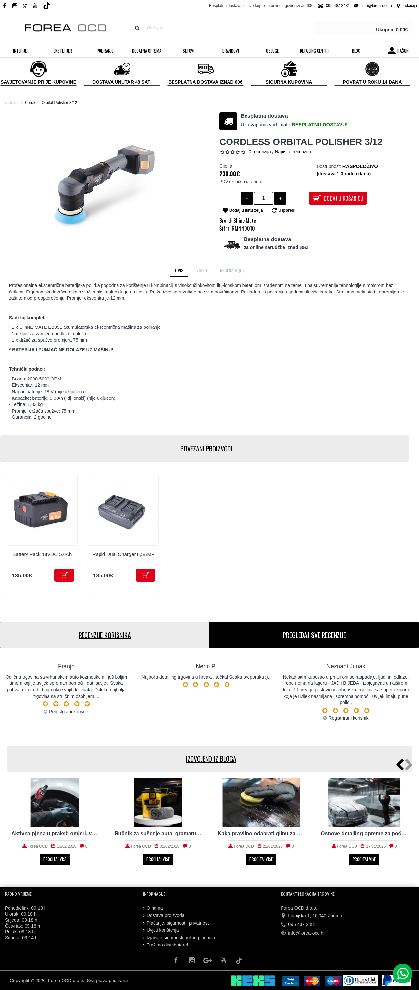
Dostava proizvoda (164, 915)
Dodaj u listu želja (246, 210)
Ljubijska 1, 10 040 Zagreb (311, 916)
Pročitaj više (54, 859)
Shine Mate (244, 220)
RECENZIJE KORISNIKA (105, 635)
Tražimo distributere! (165, 945)
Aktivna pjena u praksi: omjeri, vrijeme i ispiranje (54, 833)
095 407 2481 (298, 925)
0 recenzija (260, 151)
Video (201, 270)
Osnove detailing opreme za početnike (364, 833)
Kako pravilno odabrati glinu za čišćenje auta (261, 833)
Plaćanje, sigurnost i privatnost (176, 923)
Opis (179, 270)
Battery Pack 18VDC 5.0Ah (42, 554)
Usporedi (286, 210)
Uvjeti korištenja (161, 930)
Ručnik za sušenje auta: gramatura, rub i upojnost (158, 833)
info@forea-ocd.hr (303, 933)
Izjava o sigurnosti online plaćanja (179, 938)
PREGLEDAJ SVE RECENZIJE (314, 635)
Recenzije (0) (232, 270)
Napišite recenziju (293, 151)
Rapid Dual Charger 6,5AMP (123, 554)
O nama (153, 908)
